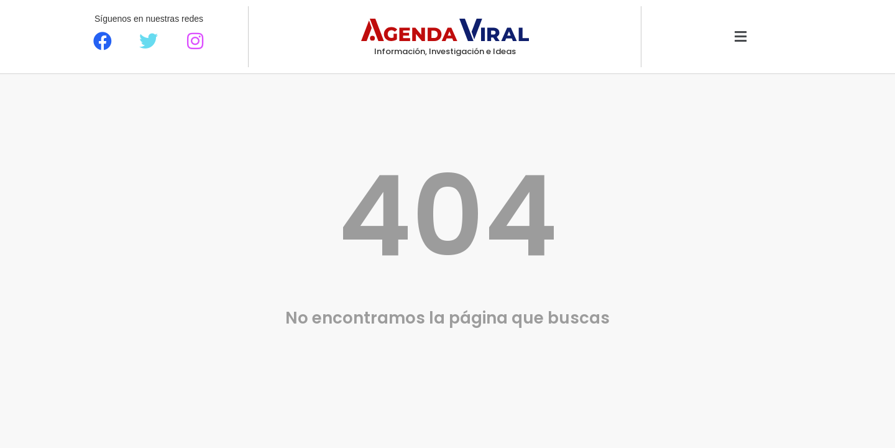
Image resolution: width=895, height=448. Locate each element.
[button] (740, 37)
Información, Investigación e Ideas (445, 51)
